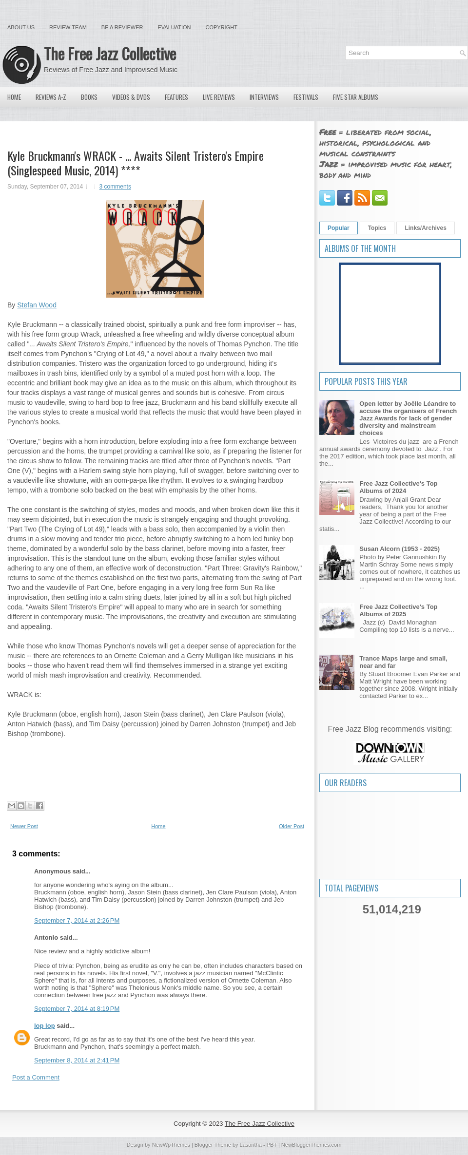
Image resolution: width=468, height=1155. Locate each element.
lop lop (44, 1025)
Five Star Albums (355, 97)
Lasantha (251, 1145)
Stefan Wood (37, 305)
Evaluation (174, 27)
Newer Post (24, 826)
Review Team (68, 27)
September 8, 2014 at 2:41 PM (76, 1060)
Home (14, 97)
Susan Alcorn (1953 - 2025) (399, 548)
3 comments (115, 186)
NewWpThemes (171, 1145)
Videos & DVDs (131, 97)
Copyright (221, 27)
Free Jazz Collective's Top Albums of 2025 (398, 610)
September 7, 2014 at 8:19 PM (76, 1008)
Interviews (264, 97)
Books (89, 97)
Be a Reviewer (122, 27)
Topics (377, 228)
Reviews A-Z (51, 97)
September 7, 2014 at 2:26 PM (76, 920)
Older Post (291, 826)
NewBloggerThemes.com (311, 1145)
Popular (339, 228)
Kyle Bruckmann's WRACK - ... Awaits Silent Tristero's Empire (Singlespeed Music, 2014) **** (135, 162)
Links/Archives (425, 228)
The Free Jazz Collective (110, 53)
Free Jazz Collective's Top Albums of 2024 (398, 487)
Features (176, 97)
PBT (272, 1145)
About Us (21, 27)
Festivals (305, 97)
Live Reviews (219, 97)
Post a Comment (35, 1077)
